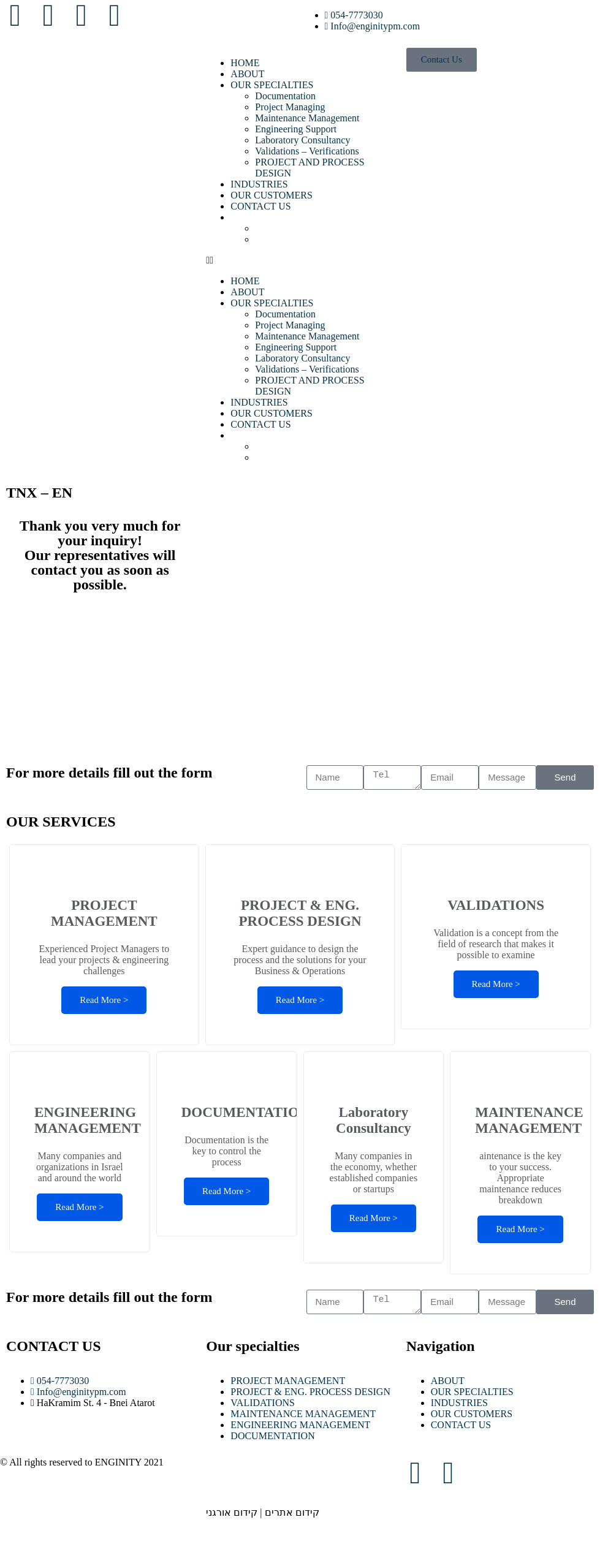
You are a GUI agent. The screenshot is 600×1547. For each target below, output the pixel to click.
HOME (244, 63)
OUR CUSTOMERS (271, 195)
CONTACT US (260, 206)
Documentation (285, 96)
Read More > (104, 1000)
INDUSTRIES (258, 184)
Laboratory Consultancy (302, 140)
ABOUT (247, 74)
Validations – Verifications (307, 151)
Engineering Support (295, 129)
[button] (299, 260)
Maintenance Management (307, 118)
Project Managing (290, 107)
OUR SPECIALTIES (271, 85)
